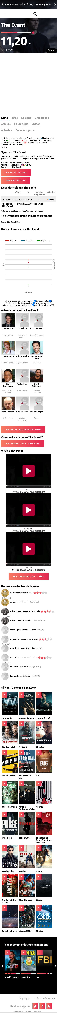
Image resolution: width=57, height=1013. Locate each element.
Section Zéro (8, 871)
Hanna (39, 871)
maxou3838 (11, 4)
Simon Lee (37, 363)
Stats (4, 117)
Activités (6, 130)
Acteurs (6, 123)
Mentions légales (20, 1006)
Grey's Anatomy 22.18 (40, 4)
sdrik (12, 593)
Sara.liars (14, 658)
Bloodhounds (26, 900)
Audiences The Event (16, 172)
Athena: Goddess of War (27, 808)
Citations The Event (15, 180)
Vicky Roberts (22, 390)
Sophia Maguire (8, 363)
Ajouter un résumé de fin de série (22, 444)
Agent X (39, 807)
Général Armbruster (22, 419)
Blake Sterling (8, 418)
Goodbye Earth (9, 931)
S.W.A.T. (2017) (43, 718)
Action (13, 163)
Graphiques (42, 117)
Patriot (22, 871)
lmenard (14, 667)
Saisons (26, 117)
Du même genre (25, 130)
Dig (37, 776)
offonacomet (16, 611)
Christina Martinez (22, 336)
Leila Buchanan (36, 335)
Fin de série (21, 123)
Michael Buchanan (36, 391)
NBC (29, 165)
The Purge (7, 838)
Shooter (40, 747)
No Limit (23, 747)
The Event (16, 167)
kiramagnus (15, 630)
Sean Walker (8, 335)
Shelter (39, 931)
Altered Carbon (9, 807)
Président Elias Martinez (8, 391)
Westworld (7, 718)
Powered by (11, 222)
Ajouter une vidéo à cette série (28, 577)
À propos (25, 998)
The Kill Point (8, 776)
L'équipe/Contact (45, 998)
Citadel (39, 900)
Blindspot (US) (9, 747)
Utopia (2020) (25, 931)
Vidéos (36, 123)
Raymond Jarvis (22, 363)
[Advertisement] (28, 84)
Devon (36, 418)
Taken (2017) (25, 838)
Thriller (26, 163)
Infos (14, 117)
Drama (19, 163)
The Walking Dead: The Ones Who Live (44, 840)
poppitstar (15, 639)
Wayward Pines (26, 718)
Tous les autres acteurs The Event (23, 430)
